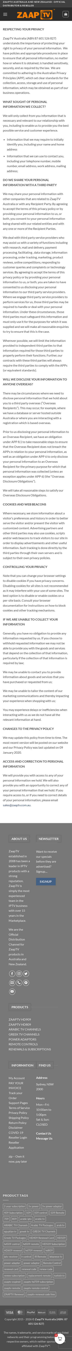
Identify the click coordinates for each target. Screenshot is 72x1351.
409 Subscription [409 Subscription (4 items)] (13, 1212)
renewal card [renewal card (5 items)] (11, 1269)
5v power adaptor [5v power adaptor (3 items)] (52, 1206)
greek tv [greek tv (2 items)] (24, 1231)
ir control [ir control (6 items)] (26, 1256)
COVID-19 (16, 1132)
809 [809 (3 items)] (14, 1218)
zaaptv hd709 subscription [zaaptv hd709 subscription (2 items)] (38, 1281)
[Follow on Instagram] (19, 973)
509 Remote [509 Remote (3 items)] (57, 1212)
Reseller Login (18, 1137)
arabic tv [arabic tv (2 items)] (40, 1218)
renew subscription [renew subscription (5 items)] (14, 1275)
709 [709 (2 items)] (6, 1218)
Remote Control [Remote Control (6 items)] (52, 1263)
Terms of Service (19, 1108)
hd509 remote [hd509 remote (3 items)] (31, 1244)
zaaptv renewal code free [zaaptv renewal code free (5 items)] (41, 1294)
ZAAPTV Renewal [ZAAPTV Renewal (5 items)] (14, 1294)
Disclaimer (16, 1127)
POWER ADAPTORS (22, 1039)
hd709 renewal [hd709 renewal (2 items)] (33, 1250)
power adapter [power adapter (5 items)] (12, 1263)
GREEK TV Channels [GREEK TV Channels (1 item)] (44, 1231)
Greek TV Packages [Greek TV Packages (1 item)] (15, 1237)
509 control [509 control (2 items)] (40, 1212)
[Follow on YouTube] (12, 991)
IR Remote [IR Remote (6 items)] (40, 1256)
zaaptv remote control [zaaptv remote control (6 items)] (36, 1288)
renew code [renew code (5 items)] (46, 1269)
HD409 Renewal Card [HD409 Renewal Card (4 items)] (41, 1237)
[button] (5, 14)
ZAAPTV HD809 (20, 1024)
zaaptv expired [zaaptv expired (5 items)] (12, 1281)
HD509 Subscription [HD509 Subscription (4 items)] (53, 1244)
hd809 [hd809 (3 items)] (49, 1250)
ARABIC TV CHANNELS (25, 1029)
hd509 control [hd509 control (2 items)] (12, 1244)
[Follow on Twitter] (26, 973)
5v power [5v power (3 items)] (33, 1206)
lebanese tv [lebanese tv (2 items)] (56, 1256)
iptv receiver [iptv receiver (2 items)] (11, 1256)
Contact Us (43, 1133)
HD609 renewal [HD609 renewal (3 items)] (13, 1250)
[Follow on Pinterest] (26, 983)
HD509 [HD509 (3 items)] (61, 1237)
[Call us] (19, 983)
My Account (17, 1078)
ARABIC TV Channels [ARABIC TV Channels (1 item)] (16, 1225)
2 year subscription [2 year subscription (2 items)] (14, 1206)
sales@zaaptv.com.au (17, 805)
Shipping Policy (19, 1117)
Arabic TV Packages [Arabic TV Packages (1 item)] (42, 1225)
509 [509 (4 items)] (28, 1212)
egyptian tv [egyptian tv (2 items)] (10, 1231)
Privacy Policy (18, 1112)
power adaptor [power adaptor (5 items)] (32, 1263)
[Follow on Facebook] (12, 973)
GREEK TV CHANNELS (24, 1034)
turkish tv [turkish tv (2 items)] (59, 1275)
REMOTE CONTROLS (23, 1044)
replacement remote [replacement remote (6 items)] (39, 1275)
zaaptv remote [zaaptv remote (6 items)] (12, 1288)
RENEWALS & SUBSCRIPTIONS (30, 1049)
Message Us (44, 1138)
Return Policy (17, 1122)
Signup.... (41, 871)
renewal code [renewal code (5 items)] (29, 1269)
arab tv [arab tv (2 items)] (61, 1225)
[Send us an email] (12, 983)
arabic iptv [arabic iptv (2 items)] (26, 1218)
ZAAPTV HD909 (20, 1019)
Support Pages (18, 1103)
